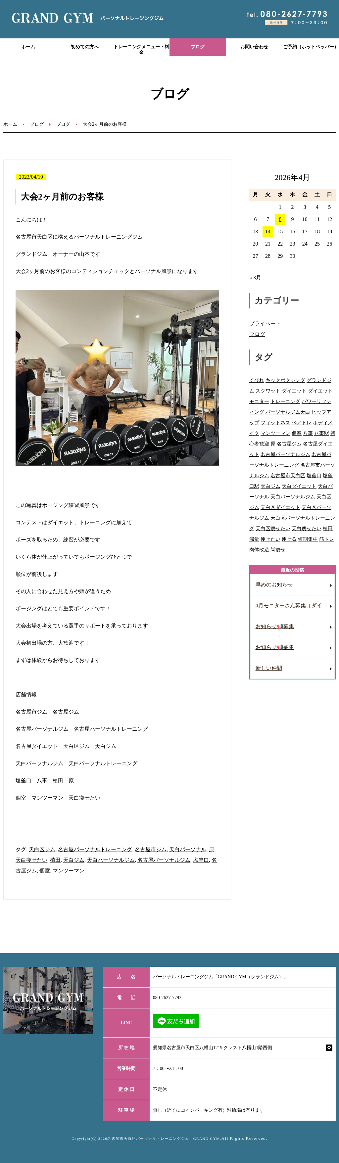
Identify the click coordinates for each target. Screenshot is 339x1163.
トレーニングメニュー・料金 (141, 49)
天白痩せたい (31, 860)
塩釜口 (201, 860)
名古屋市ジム (151, 849)
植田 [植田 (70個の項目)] (328, 528)
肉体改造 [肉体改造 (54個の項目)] (259, 549)
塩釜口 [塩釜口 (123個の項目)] (314, 475)
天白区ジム (42, 849)
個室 (44, 870)
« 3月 (255, 277)
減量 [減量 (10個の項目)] (254, 539)
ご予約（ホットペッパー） (311, 46)
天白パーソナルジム (111, 860)
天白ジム (73, 860)
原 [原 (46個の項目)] (272, 443)
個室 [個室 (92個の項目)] (297, 433)
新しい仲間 (269, 668)
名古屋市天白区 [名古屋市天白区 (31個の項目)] (287, 475)
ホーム (28, 46)
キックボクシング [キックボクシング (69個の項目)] (285, 380)
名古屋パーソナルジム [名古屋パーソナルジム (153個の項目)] (285, 454)
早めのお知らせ (274, 584)
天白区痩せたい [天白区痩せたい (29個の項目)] (273, 528)
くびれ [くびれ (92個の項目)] (256, 380)
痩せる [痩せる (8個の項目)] (289, 539)
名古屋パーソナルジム (163, 860)
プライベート (265, 323)
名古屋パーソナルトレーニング (95, 849)
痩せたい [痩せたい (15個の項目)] (270, 539)
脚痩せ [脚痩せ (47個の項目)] (277, 549)
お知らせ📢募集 (275, 626)
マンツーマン (68, 870)
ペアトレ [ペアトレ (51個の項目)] (302, 422)
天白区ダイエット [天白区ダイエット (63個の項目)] (280, 507)
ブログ (198, 46)
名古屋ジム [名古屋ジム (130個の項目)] (289, 443)
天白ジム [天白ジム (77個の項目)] (270, 486)
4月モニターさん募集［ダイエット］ (295, 605)
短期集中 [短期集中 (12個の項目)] (308, 539)
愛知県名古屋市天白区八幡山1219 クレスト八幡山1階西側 (212, 1047)
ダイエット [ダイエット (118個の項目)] (294, 391)
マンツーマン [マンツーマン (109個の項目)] (275, 433)
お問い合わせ (254, 46)
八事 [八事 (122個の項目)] (308, 433)
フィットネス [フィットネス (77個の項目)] (275, 422)
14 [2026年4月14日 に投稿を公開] (267, 231)
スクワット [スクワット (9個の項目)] (268, 391)
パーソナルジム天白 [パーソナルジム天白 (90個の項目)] (288, 412)
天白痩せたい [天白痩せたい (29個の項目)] (306, 528)
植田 (55, 860)
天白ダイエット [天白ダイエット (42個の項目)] (299, 486)
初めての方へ (85, 46)
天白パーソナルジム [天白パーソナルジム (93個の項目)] (292, 496)
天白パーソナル (187, 849)
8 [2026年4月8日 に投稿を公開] (280, 219)
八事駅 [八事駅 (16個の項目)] (321, 433)
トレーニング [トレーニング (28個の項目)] (285, 401)
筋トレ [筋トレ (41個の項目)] (326, 539)
